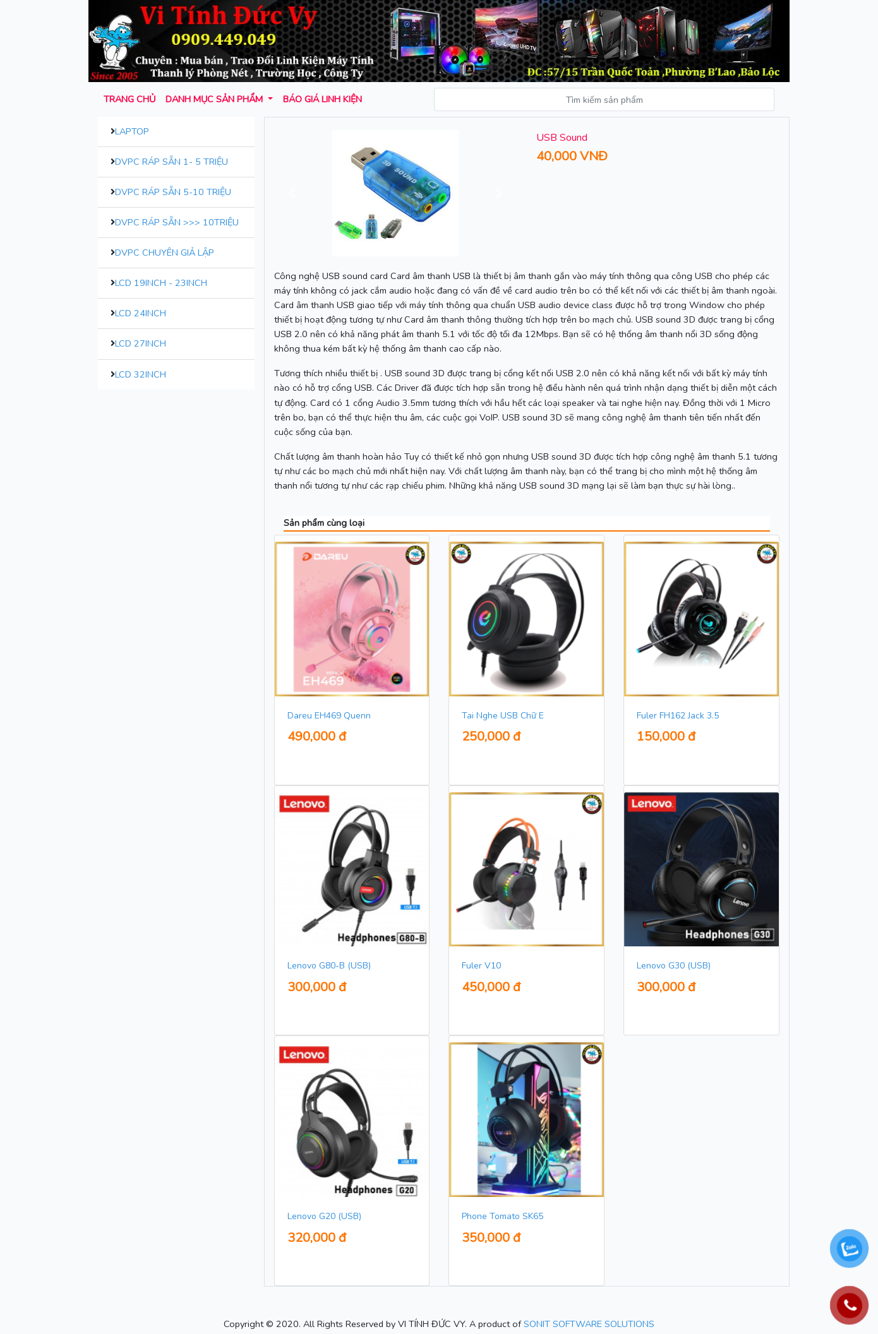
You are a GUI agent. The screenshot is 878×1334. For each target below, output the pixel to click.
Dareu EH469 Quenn (329, 716)
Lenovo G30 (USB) (674, 966)
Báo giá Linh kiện (322, 99)
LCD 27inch (140, 343)
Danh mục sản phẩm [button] (215, 99)
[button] (292, 193)
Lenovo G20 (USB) (324, 1216)
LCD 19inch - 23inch (161, 283)
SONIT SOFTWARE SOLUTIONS (589, 1324)
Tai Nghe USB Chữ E (503, 716)
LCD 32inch (140, 374)
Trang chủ (129, 99)
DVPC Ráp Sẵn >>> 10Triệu (177, 222)
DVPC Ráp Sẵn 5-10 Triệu (173, 192)
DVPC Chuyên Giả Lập (164, 252)
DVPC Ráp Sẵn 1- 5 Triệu (171, 161)
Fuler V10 (481, 966)
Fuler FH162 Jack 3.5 (678, 716)
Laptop (132, 131)
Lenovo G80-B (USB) (329, 966)
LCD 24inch (140, 313)
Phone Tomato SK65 (502, 1216)
